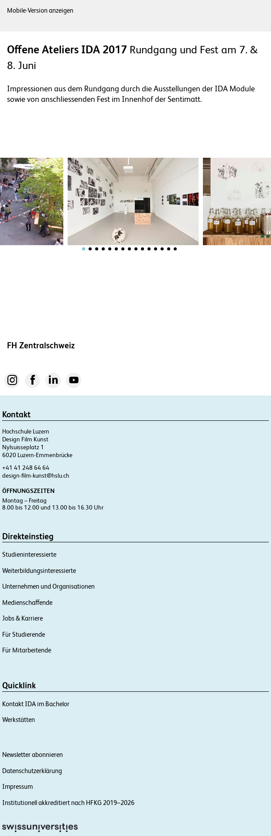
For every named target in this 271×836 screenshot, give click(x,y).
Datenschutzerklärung (32, 770)
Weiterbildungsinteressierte (39, 570)
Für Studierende (23, 634)
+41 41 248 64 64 (25, 467)
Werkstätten (18, 719)
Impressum (17, 786)
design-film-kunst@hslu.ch (35, 475)
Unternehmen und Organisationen (48, 586)
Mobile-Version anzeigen (40, 10)
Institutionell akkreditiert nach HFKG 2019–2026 (68, 802)
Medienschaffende (27, 602)
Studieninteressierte (29, 554)
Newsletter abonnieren (32, 754)
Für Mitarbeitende (26, 650)
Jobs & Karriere (22, 618)
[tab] (83, 248)
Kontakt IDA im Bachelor (35, 704)
